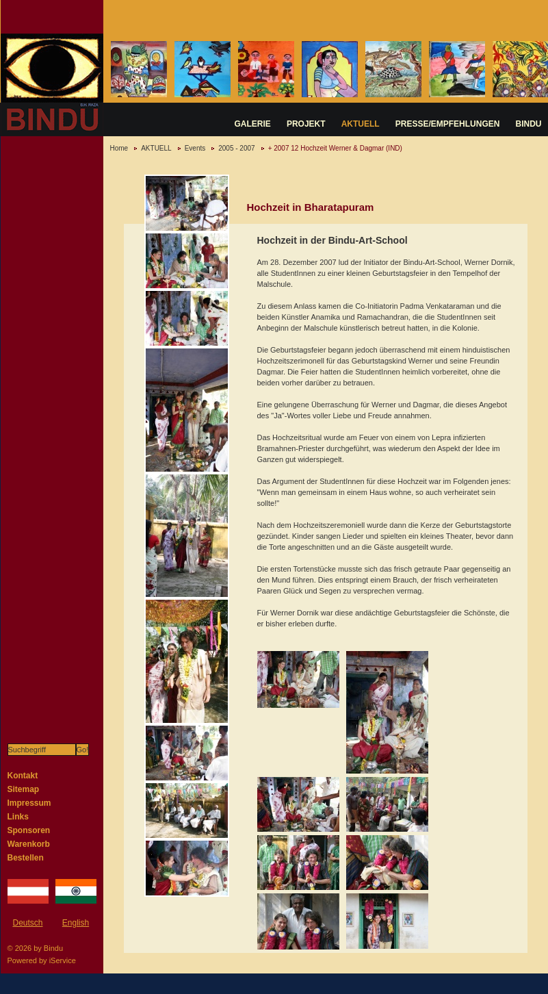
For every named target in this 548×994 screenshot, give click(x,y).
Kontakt (23, 775)
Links (18, 816)
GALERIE (253, 124)
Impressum (29, 803)
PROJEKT (306, 124)
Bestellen (26, 858)
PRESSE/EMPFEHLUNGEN (447, 124)
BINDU (529, 124)
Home (119, 148)
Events (195, 148)
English (75, 923)
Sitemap (24, 789)
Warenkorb (29, 844)
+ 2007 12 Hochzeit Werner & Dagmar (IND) (335, 148)
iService (62, 960)
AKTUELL (360, 124)
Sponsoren (29, 830)
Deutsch (27, 923)
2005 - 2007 (236, 148)
